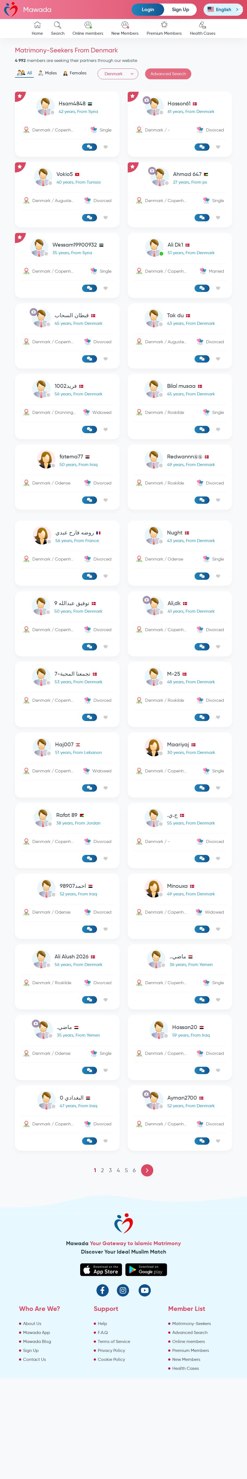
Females (74, 73)
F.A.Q (103, 1332)
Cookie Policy (111, 1359)
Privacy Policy (111, 1350)
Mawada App (36, 1332)
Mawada (27, 9)
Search (57, 28)
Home (37, 28)
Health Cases (202, 28)
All (24, 73)
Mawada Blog (37, 1341)
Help (102, 1323)
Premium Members (164, 28)
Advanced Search (168, 73)
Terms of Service (114, 1341)
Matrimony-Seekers (191, 1323)
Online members (88, 28)
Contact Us (34, 1359)
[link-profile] (67, 107)
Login (148, 9)
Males (47, 73)
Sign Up (180, 9)
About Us (32, 1323)
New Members (125, 28)
